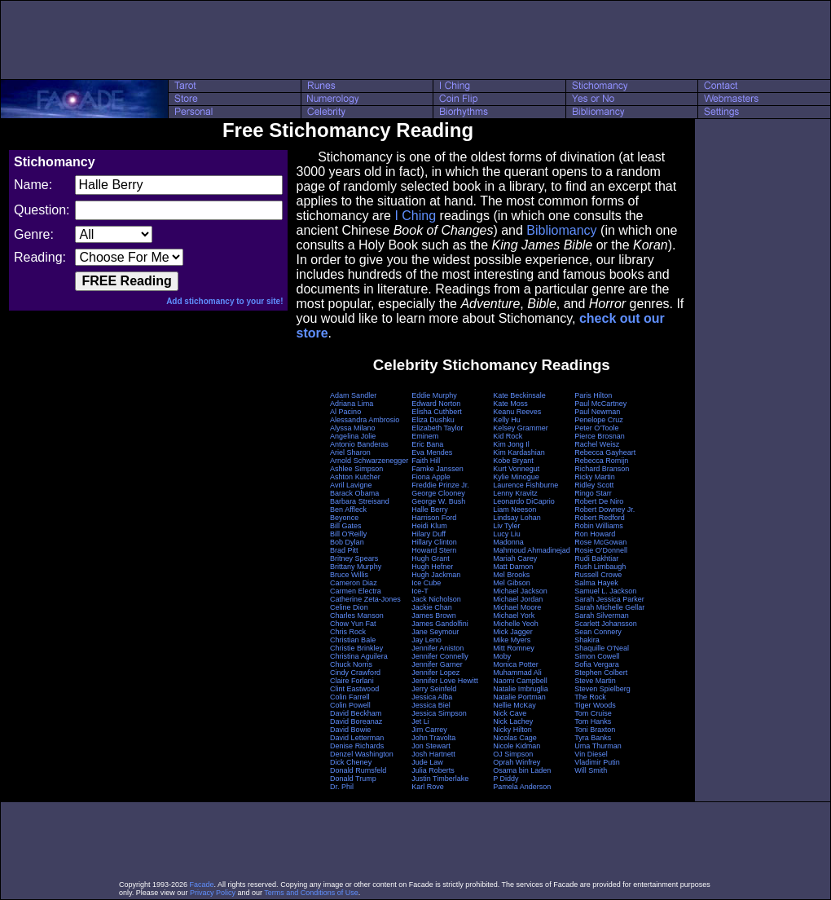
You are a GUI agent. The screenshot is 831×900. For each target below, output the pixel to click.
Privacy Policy (212, 893)
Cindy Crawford (355, 672)
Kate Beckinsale (519, 395)
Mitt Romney (513, 648)
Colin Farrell (350, 697)
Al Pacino (345, 412)
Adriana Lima (351, 403)
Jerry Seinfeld (433, 689)
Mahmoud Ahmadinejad (531, 550)
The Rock (590, 697)
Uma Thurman (597, 746)
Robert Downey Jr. (604, 509)
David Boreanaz (356, 721)
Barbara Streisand (359, 501)
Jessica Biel (431, 705)
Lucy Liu (507, 534)
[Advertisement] (415, 40)
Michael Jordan (518, 599)
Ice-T (420, 591)
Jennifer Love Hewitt (444, 681)
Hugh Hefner (432, 566)
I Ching (415, 216)
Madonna (508, 542)
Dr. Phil (342, 787)
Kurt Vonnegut (516, 469)
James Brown (433, 615)
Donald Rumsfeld (358, 770)
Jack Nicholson (436, 599)
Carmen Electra (355, 591)
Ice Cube (426, 583)
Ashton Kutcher (355, 477)
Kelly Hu (507, 420)
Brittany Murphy (355, 566)
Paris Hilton (593, 395)
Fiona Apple (431, 477)
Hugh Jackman (435, 575)
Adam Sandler (353, 395)
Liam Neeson (514, 509)
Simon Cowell (596, 656)
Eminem (424, 436)
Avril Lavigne (351, 485)
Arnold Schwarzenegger (369, 461)
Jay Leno (426, 640)
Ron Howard (594, 534)
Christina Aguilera (359, 656)
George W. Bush (438, 501)
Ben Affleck (348, 509)
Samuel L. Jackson (605, 591)
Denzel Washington (362, 754)
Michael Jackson (520, 591)
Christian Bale (353, 640)
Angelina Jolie (353, 436)
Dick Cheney (351, 762)
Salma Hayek (596, 583)
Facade (202, 884)
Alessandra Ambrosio (364, 420)
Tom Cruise (593, 713)
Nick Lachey (513, 721)
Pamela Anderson (522, 787)
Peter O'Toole (596, 428)
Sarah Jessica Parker (609, 599)
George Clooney (438, 493)
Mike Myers (511, 640)
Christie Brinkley (356, 648)
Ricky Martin (594, 477)
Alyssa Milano (353, 428)
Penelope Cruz (598, 420)
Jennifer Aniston (437, 648)
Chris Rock (348, 632)
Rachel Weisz (596, 444)
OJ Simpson (513, 754)
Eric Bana (427, 444)
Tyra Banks (592, 738)
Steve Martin (595, 681)
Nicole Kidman (516, 746)
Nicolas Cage (515, 738)
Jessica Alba (431, 697)
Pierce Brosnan (599, 436)
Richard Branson (601, 469)
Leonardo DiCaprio (524, 501)
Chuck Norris (351, 664)
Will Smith (590, 770)
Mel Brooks (511, 575)
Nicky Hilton (512, 730)
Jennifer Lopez (435, 672)
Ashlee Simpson (356, 469)
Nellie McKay (514, 705)
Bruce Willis (349, 575)
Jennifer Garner (437, 664)
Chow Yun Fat (353, 624)
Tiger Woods (595, 705)
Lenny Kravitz (515, 493)
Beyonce (344, 518)
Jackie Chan (431, 607)
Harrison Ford (433, 518)
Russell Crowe (598, 575)
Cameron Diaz (353, 583)
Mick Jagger (513, 632)
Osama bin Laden (522, 770)
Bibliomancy (561, 230)
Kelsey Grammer (520, 428)
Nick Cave (509, 713)
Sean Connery (598, 632)
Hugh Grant (430, 558)
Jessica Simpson (439, 713)
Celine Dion (349, 607)
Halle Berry (429, 509)
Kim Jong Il (511, 444)
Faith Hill (425, 461)
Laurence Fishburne (525, 485)
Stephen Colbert (600, 672)
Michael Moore (517, 607)
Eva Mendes (431, 452)
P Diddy (505, 778)
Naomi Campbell (520, 681)
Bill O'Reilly (348, 534)
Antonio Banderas (359, 444)
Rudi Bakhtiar (596, 558)
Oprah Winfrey (516, 762)
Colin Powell (350, 705)
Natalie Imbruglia (520, 689)
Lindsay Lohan (517, 518)
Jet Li (420, 721)
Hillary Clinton (434, 542)
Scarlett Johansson (605, 624)
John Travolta (433, 738)
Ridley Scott (593, 485)
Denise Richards (357, 746)
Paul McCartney (600, 403)
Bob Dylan (347, 542)
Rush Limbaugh (600, 566)
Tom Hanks (592, 721)
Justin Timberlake (439, 778)
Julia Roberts (433, 770)
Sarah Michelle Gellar (609, 607)
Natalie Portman (519, 697)
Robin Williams (598, 526)
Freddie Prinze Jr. (440, 485)
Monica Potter (516, 664)
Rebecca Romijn (601, 461)
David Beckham (355, 713)
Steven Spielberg (602, 689)
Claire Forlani (352, 681)
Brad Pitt (344, 550)
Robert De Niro (598, 501)
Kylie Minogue (516, 477)
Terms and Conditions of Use (311, 893)
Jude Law (427, 762)
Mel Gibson (511, 583)
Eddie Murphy (434, 395)
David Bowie (350, 730)
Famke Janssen (437, 469)
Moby (502, 656)
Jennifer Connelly (439, 656)
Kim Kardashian (519, 452)
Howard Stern (433, 550)
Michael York (513, 615)
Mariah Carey (515, 558)
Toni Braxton (594, 730)
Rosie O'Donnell (600, 550)
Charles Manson (357, 615)
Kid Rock (507, 436)
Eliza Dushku (433, 420)
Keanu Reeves (517, 412)
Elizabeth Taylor (437, 428)
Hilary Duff (428, 534)
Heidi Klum (429, 526)
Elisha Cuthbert (436, 412)
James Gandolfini (439, 624)
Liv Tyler (506, 526)
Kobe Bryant (513, 461)
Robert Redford (599, 518)
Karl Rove (427, 787)
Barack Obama (354, 493)
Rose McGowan (600, 542)
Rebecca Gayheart (604, 452)
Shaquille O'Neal (601, 648)
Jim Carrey (429, 730)
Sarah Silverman (601, 615)
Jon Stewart (431, 746)
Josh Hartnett (433, 754)
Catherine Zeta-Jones (365, 599)
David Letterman (357, 738)
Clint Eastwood (354, 689)
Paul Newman (597, 412)
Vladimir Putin (597, 762)
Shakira (587, 640)
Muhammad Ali (517, 672)
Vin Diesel (590, 754)
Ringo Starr (593, 493)
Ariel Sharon (350, 452)
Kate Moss (510, 403)
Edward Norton (435, 403)
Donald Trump (353, 778)
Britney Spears (354, 558)
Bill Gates (346, 526)
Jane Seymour (435, 632)
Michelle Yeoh (516, 624)
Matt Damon (513, 566)
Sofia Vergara (596, 664)
